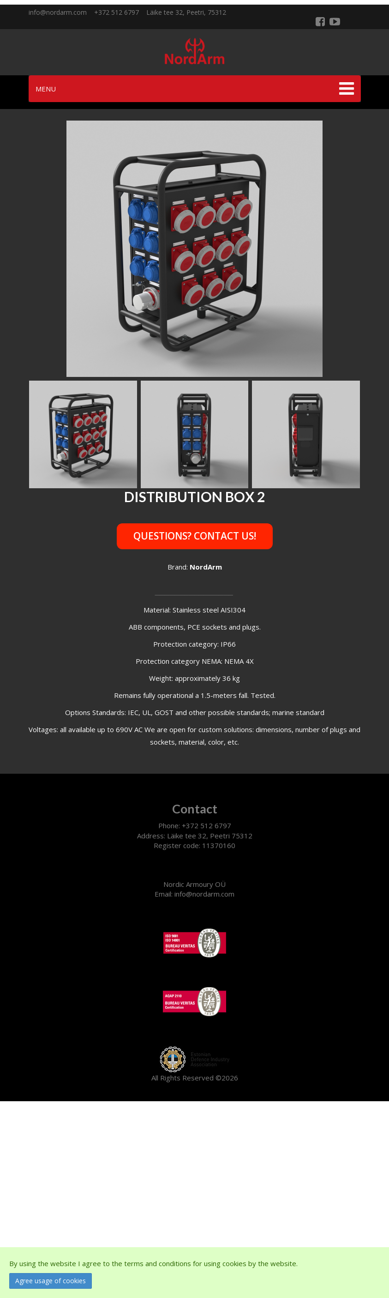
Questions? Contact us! (194, 535)
